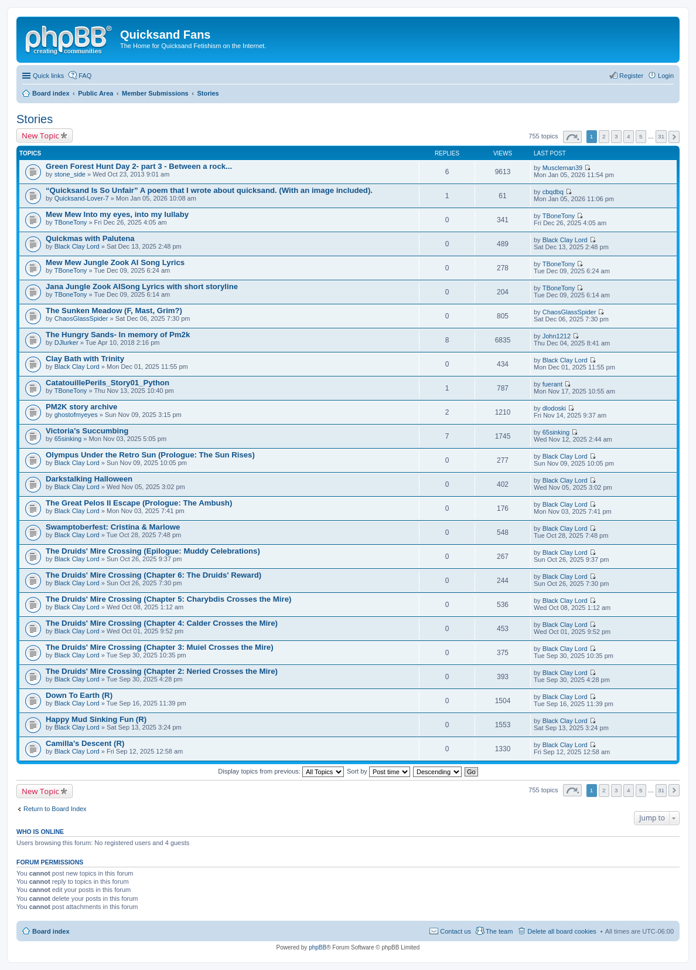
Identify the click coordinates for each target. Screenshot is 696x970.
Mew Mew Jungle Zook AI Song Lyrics (115, 262)
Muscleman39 (562, 167)
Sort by (378, 771)
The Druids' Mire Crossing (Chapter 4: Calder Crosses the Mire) (162, 623)
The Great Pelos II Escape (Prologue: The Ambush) (139, 502)
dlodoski (554, 408)
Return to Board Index (55, 808)
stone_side (70, 174)
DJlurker (66, 342)
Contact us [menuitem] (455, 931)
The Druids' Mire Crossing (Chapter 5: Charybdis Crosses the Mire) (168, 599)
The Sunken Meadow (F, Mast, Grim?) (114, 310)
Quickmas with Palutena (90, 238)
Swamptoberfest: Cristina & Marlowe (113, 527)
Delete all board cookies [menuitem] (561, 931)
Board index (51, 931)
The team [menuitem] (499, 931)
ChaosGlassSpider (81, 318)
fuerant (552, 384)
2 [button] (604, 136)
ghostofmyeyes (76, 414)
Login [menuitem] (666, 75)
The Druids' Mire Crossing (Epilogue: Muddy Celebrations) (153, 551)
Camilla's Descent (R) (85, 743)
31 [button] (661, 136)
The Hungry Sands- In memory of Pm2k (118, 334)
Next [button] (674, 137)
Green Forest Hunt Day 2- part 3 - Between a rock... (139, 166)
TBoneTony (70, 222)
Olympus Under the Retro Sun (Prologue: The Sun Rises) (150, 454)
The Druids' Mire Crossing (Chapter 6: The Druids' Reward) (153, 575)
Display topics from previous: (281, 771)
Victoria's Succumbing (87, 430)
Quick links (48, 75)
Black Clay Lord (77, 246)
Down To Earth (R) (79, 695)
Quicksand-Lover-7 (81, 198)
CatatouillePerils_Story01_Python (107, 382)
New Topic (40, 135)
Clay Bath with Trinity (85, 358)
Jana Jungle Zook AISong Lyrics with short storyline (142, 286)
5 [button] (641, 136)
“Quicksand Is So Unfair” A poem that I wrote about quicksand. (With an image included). (209, 190)
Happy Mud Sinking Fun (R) (96, 719)
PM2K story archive (81, 406)
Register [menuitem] (631, 75)
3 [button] (616, 136)
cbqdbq (553, 191)
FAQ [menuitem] (85, 75)
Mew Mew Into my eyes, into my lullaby (117, 214)
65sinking (67, 438)
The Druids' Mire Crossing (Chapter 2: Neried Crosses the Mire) (162, 671)
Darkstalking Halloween (89, 478)
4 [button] (628, 136)
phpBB (317, 947)
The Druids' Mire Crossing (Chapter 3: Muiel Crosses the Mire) (160, 647)
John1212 (557, 336)
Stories (34, 119)
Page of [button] (572, 137)
